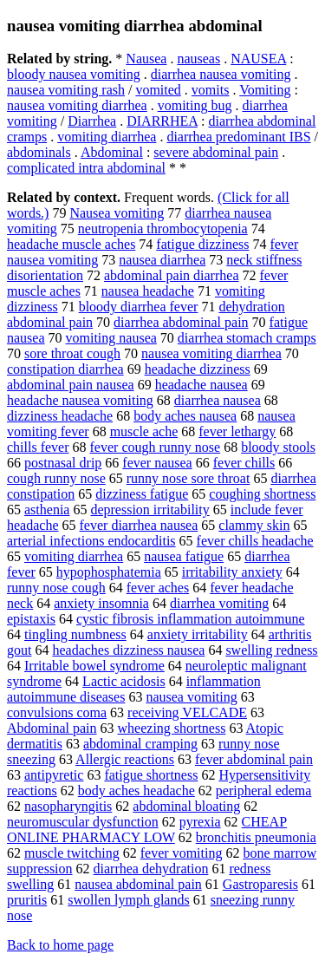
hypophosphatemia (108, 572)
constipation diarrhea (65, 369)
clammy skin (253, 525)
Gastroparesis (260, 884)
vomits (211, 89)
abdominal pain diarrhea (171, 275)
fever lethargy (237, 431)
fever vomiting (181, 853)
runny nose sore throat (188, 478)
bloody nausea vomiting (73, 74)
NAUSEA (258, 58)
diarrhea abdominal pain (181, 322)
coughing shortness (262, 494)
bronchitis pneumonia (256, 837)
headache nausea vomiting (80, 400)
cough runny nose (56, 478)
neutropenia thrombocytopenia (163, 228)
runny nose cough (56, 587)
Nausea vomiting (116, 213)
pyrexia (200, 821)
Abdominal (112, 152)
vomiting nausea (111, 337)
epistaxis (31, 618)
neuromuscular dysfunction (83, 821)
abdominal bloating (186, 806)
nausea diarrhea (162, 259)
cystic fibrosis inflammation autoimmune (190, 618)
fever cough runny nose (155, 447)
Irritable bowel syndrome (94, 665)
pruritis (27, 899)
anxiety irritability (197, 634)
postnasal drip (62, 462)
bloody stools (278, 447)
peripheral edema (264, 790)
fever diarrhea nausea (139, 525)
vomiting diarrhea (106, 136)
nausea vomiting (191, 696)
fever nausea (157, 462)
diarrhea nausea (217, 400)
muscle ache (144, 431)
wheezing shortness (172, 728)
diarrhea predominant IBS (238, 136)
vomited (157, 89)
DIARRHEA (162, 121)
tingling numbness (75, 634)
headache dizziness (197, 369)
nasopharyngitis (68, 806)
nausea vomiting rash (66, 89)
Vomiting (264, 89)
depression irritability (149, 509)
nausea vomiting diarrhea (77, 105)
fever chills (244, 462)
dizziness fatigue (141, 494)
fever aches (158, 587)
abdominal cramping (140, 743)
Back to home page (60, 945)
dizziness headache (60, 415)
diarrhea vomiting (219, 603)
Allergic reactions (124, 759)
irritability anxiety (232, 572)
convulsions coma (57, 712)
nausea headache (147, 291)
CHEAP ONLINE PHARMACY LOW (147, 829)
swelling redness (271, 650)
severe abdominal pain (215, 152)
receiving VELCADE (187, 712)
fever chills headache (255, 540)
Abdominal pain (52, 728)
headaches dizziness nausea (128, 650)
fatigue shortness (151, 775)
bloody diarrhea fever (138, 306)
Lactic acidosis (124, 681)
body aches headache (136, 790)
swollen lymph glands (128, 899)
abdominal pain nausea (70, 384)
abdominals (39, 152)
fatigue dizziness (202, 244)
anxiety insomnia (101, 603)
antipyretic (53, 775)
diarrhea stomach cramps (247, 337)
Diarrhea (92, 121)
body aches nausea (185, 415)
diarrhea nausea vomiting (221, 74)
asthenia (46, 509)
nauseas (198, 58)
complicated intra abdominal (86, 167)
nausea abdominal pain (138, 884)
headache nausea (201, 384)
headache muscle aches (71, 244)
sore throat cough (72, 353)
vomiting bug (195, 105)
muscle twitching (72, 853)
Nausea (146, 58)
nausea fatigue (184, 556)
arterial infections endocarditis (91, 540)
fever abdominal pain (254, 759)
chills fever (38, 447)
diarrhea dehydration (151, 868)
